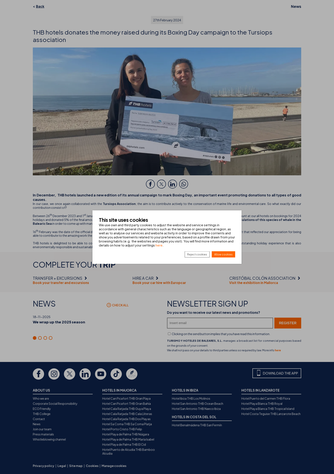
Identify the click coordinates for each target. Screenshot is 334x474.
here (159, 245)
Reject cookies (197, 254)
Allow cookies (223, 254)
